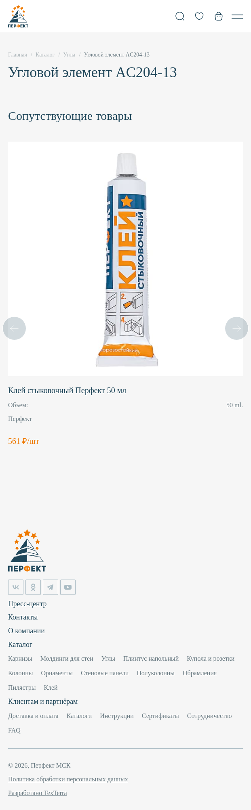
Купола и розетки (210, 658)
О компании (26, 630)
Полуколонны (156, 673)
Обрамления (200, 673)
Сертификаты (160, 715)
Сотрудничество (209, 715)
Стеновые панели (105, 673)
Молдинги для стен (66, 658)
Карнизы (20, 658)
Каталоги (79, 715)
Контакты (23, 617)
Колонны (20, 673)
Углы (108, 658)
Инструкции (117, 715)
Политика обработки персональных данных (68, 779)
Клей (50, 687)
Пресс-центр (27, 603)
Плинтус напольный (151, 658)
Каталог (20, 644)
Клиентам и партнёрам (43, 701)
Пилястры (22, 687)
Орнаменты (57, 673)
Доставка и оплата (33, 715)
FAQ (14, 730)
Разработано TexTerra (37, 792)
